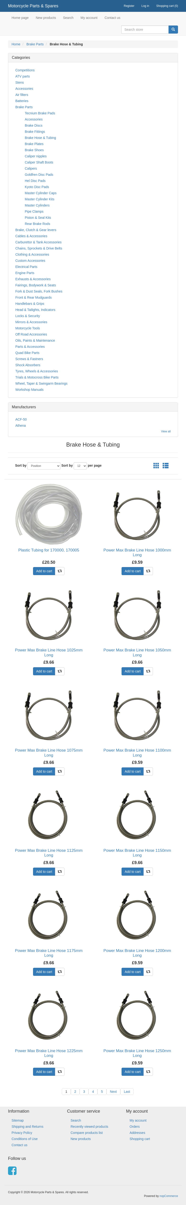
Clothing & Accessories (32, 254)
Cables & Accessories (31, 236)
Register (129, 6)
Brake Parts (35, 44)
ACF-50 (21, 419)
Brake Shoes (34, 150)
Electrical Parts (26, 267)
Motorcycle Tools (27, 328)
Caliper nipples (36, 156)
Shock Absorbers (27, 365)
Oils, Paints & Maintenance (35, 340)
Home (16, 44)
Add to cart (44, 571)
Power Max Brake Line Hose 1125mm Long (48, 852)
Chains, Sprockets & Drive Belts (38, 248)
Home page (20, 18)
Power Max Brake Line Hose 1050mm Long (137, 652)
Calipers (31, 168)
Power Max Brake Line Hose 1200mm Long (137, 953)
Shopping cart (140, 1139)
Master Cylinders (37, 205)
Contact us (112, 18)
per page (94, 465)
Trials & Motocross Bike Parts (37, 377)
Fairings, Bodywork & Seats (35, 285)
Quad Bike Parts (27, 353)
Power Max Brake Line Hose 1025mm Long (48, 652)
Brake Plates (34, 144)
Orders (135, 1126)
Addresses (137, 1133)
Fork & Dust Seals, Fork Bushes (38, 291)
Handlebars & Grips (29, 304)
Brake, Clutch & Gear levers (35, 230)
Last (127, 1091)
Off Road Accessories (31, 334)
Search (68, 18)
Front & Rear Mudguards (33, 297)
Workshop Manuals (29, 390)
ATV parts (22, 76)
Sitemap (18, 1120)
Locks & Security (27, 316)
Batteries (21, 101)
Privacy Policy (22, 1133)
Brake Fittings (35, 131)
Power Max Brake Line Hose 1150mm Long (137, 852)
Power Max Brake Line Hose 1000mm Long (137, 552)
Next (113, 1091)
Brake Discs (33, 125)
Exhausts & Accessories (33, 279)
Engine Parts (24, 273)
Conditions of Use (25, 1139)
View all (166, 431)
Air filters (21, 95)
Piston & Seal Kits (38, 217)
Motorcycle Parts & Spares (33, 6)
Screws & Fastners (29, 359)
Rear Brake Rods (37, 224)
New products (46, 18)
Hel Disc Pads (35, 181)
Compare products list (87, 1133)
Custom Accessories (30, 261)
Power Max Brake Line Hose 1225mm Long (48, 1053)
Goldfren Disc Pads (39, 174)
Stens (19, 82)
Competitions (25, 70)
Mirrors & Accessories (31, 322)
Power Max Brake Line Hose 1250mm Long (137, 1053)
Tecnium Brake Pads (40, 113)
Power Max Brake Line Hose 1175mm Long (48, 953)
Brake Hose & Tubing (40, 138)
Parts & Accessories (30, 347)
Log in (145, 6)
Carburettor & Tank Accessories (38, 242)
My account (88, 18)
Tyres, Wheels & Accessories (36, 371)
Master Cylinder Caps (41, 193)
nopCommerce (169, 1196)
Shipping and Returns (27, 1126)
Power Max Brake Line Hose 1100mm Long (137, 752)
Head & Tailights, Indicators (35, 310)
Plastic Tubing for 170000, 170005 (48, 550)
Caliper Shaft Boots (39, 162)
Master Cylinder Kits (39, 199)
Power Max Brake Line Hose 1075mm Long (48, 752)
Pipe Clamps (34, 211)
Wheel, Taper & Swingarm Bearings (41, 383)
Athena (20, 425)
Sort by (20, 465)
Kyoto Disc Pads (37, 187)
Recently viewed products (89, 1126)
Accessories (24, 88)
